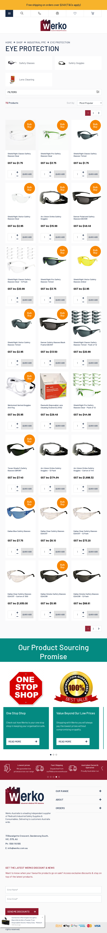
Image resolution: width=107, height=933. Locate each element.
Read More (25, 741)
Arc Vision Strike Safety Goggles (51, 217)
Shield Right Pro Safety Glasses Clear (51, 154)
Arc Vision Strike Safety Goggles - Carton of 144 (84, 469)
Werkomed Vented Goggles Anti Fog (19, 406)
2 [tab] (54, 755)
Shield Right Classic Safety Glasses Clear (19, 154)
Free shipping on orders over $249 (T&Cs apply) (53, 4)
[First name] (53, 889)
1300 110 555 (15, 843)
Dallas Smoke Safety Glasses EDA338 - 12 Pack (86, 595)
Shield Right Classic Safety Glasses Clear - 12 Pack (19, 280)
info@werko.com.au (18, 848)
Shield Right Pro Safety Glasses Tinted (51, 280)
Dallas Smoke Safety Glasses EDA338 (53, 595)
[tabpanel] (28, 709)
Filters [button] (53, 92)
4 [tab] (57, 777)
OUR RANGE (62, 791)
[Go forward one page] (99, 113)
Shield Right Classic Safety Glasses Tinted (85, 154)
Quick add (27, 174)
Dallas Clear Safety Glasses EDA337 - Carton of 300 (19, 595)
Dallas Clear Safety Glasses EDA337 (52, 532)
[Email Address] (53, 898)
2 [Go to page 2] (93, 113)
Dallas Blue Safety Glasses (19, 531)
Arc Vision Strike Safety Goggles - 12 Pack (51, 469)
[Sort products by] (89, 103)
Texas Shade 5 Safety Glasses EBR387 (17, 469)
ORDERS (60, 808)
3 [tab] (57, 755)
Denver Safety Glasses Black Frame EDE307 (53, 343)
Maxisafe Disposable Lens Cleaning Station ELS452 (52, 406)
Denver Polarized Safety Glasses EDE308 (84, 217)
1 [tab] (51, 755)
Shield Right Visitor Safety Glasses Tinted (19, 343)
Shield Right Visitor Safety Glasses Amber (85, 280)
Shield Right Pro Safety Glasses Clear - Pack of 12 (85, 406)
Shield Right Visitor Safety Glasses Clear (19, 217)
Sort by (70, 102)
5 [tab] (59, 777)
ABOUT (59, 799)
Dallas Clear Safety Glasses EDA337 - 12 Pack (85, 532)
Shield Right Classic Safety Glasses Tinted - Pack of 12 (85, 343)
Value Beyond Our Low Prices (78, 713)
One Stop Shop (18, 713)
